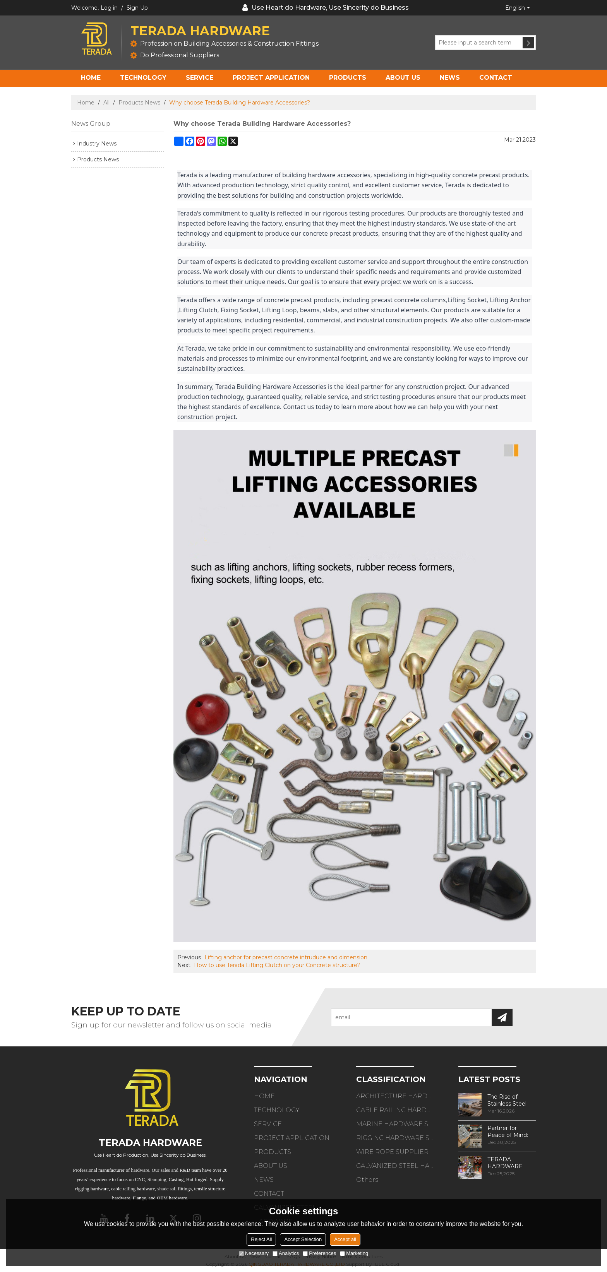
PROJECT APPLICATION (271, 77)
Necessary (254, 1253)
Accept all (345, 1239)
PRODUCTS (347, 77)
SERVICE (199, 77)
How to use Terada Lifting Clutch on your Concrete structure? (277, 965)
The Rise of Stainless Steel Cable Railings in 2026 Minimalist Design (509, 1100)
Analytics (286, 1253)
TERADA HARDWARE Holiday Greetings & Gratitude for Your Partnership (511, 1163)
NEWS (450, 77)
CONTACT (495, 77)
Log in (109, 7)
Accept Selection (303, 1239)
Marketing (354, 1253)
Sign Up (137, 7)
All (106, 102)
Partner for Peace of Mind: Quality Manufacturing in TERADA (510, 1131)
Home (85, 102)
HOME (91, 77)
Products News (139, 102)
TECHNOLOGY (143, 77)
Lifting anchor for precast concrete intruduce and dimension (285, 957)
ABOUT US (403, 77)
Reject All (261, 1239)
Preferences (319, 1253)
